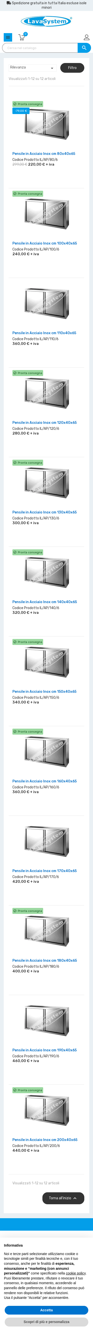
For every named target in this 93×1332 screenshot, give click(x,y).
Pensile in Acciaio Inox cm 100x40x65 (44, 243)
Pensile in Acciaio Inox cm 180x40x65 (44, 960)
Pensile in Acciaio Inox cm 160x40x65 (44, 781)
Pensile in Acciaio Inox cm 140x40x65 (44, 602)
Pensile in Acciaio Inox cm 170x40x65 (44, 871)
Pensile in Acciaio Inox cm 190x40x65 (44, 1050)
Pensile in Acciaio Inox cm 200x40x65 (44, 1140)
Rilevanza (32, 68)
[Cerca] (46, 48)
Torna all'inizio (63, 1198)
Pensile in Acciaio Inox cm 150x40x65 (44, 692)
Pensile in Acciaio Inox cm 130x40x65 (44, 512)
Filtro (72, 68)
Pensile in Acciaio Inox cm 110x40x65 (44, 333)
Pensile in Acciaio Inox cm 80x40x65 (43, 154)
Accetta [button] (46, 1310)
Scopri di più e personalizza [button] (46, 1322)
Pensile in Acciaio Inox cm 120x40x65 (44, 423)
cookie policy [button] (76, 1273)
